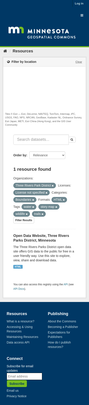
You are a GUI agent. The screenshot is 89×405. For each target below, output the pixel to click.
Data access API (18, 342)
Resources (23, 51)
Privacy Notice (16, 396)
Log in (79, 3)
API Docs (18, 288)
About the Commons (62, 321)
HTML (18, 266)
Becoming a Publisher (63, 327)
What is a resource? (20, 321)
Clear (78, 62)
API (65, 284)
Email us (13, 390)
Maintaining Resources (22, 337)
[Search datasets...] (41, 140)
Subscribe (16, 383)
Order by (19, 155)
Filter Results (23, 220)
